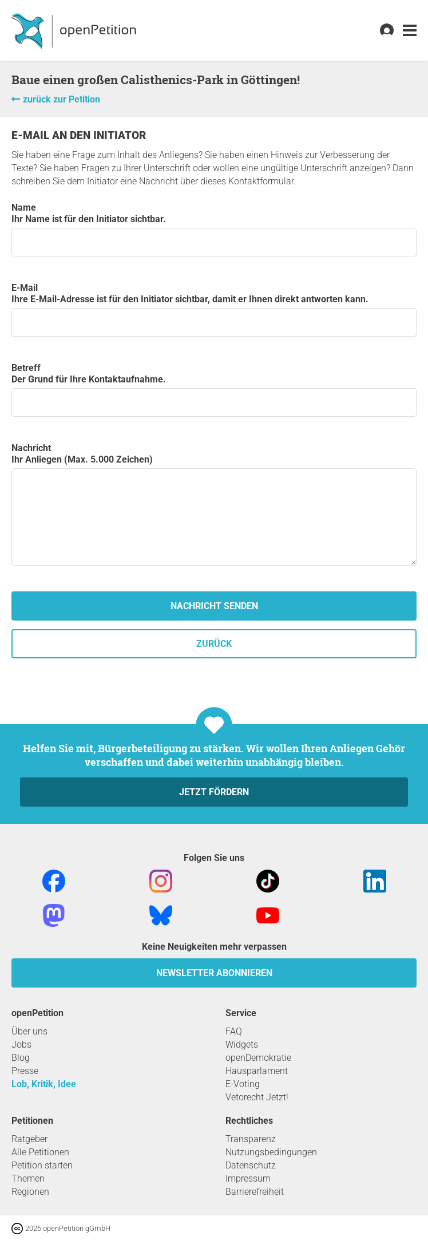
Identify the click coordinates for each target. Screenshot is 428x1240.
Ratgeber (29, 1139)
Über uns (29, 1031)
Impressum (248, 1178)
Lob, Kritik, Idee (43, 1084)
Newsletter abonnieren (214, 972)
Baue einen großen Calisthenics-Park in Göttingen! (155, 80)
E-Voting (242, 1084)
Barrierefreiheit (254, 1191)
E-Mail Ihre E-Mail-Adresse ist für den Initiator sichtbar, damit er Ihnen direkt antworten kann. (214, 309)
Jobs (21, 1044)
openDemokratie (258, 1057)
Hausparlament (256, 1070)
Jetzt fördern (214, 792)
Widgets (241, 1044)
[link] (410, 30)
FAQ (233, 1031)
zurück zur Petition (61, 99)
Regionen (30, 1191)
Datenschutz (250, 1165)
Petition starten (42, 1165)
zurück (214, 643)
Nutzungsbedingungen (271, 1152)
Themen (28, 1178)
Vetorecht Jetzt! (256, 1097)
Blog (20, 1057)
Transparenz (250, 1139)
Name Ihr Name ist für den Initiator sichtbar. (214, 229)
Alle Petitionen (40, 1152)
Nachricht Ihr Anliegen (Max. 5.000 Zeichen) (214, 504)
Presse (24, 1070)
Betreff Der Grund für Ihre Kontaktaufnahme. (214, 389)
